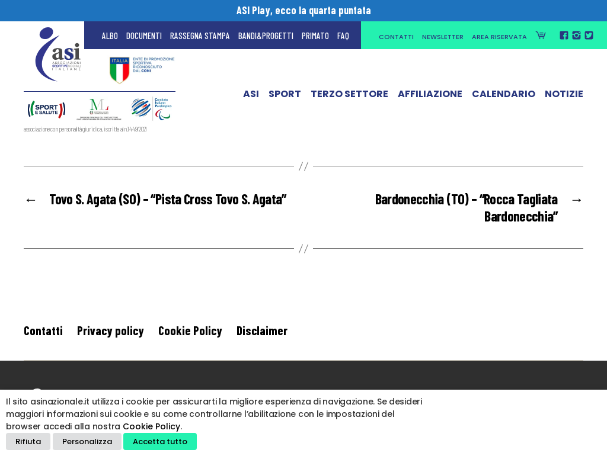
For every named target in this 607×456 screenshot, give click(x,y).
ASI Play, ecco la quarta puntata (304, 10)
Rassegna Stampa (200, 35)
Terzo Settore (349, 96)
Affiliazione (430, 96)
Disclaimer (262, 330)
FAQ (343, 35)
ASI (251, 96)
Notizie (564, 96)
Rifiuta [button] (28, 441)
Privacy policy (110, 330)
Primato (315, 35)
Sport (285, 96)
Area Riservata (499, 36)
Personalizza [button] (87, 441)
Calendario (503, 96)
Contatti (396, 36)
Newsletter (443, 36)
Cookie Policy (190, 330)
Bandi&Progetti (265, 35)
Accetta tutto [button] (160, 441)
